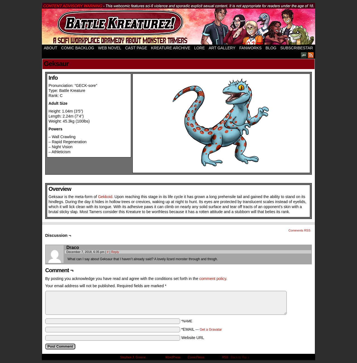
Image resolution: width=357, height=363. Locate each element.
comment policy (212, 278)
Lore (199, 48)
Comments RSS (299, 230)
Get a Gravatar (211, 330)
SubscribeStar (296, 48)
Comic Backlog (77, 48)
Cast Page (136, 48)
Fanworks (250, 48)
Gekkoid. (105, 196)
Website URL (192, 337)
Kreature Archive (170, 48)
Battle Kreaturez (178, 24)
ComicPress (196, 357)
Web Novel (109, 48)
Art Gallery (222, 48)
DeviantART (303, 55)
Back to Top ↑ (240, 357)
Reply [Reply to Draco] (115, 252)
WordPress (172, 357)
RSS (310, 55)
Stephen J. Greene (133, 357)
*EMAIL (201, 329)
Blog (271, 48)
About (50, 48)
